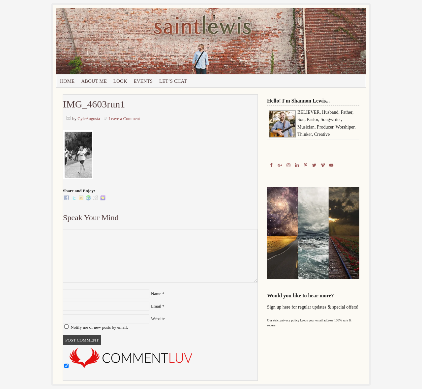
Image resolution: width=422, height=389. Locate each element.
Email (156, 306)
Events (143, 81)
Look (120, 81)
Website (158, 318)
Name (156, 293)
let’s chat (173, 81)
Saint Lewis (130, 41)
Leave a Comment (124, 118)
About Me (94, 81)
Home (67, 81)
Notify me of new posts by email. (99, 327)
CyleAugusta (88, 118)
